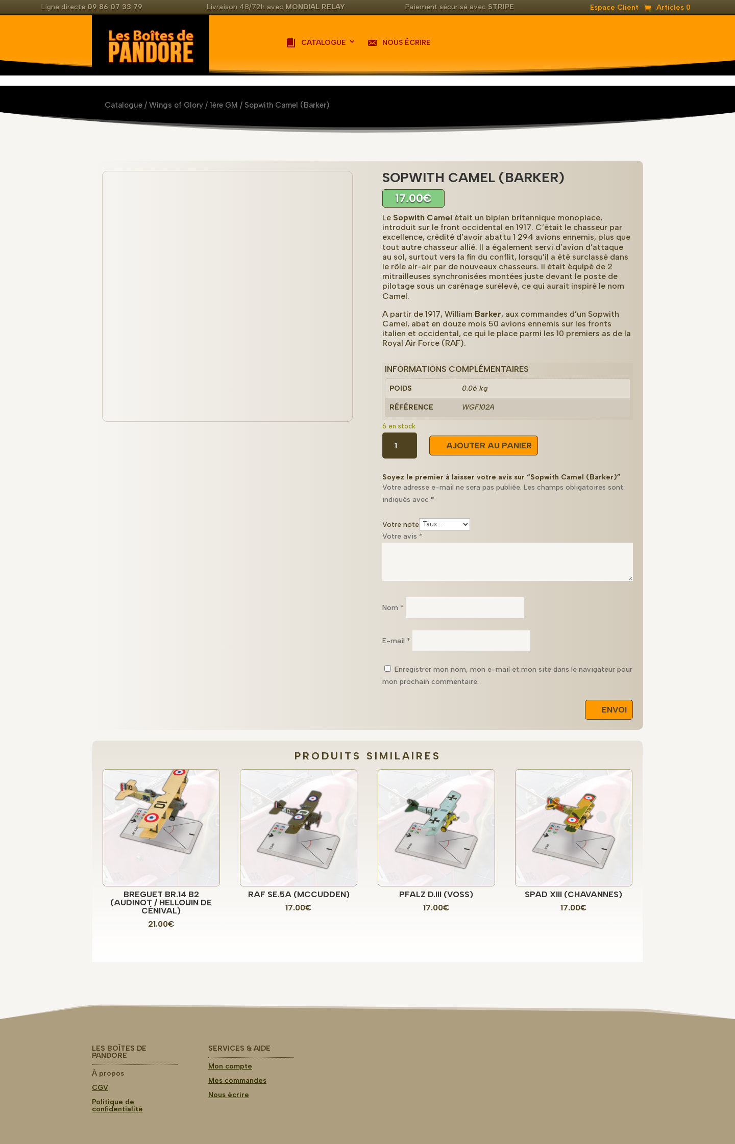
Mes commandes (237, 1080)
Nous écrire (398, 43)
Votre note (400, 524)
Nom (393, 607)
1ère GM (224, 105)
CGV (100, 1087)
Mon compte (230, 1066)
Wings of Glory (176, 105)
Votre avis (402, 536)
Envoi (614, 710)
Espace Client (614, 8)
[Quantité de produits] (399, 446)
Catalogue (316, 43)
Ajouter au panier (489, 445)
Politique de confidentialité (117, 1105)
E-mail (396, 641)
